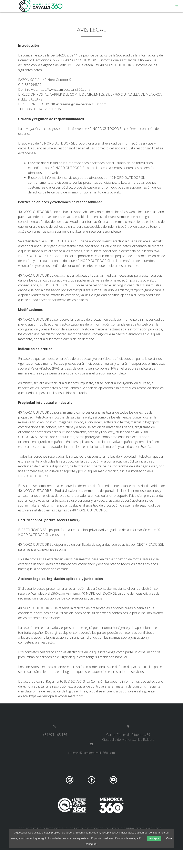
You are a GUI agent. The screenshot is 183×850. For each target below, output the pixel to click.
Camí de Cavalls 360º (40, 6)
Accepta (154, 838)
